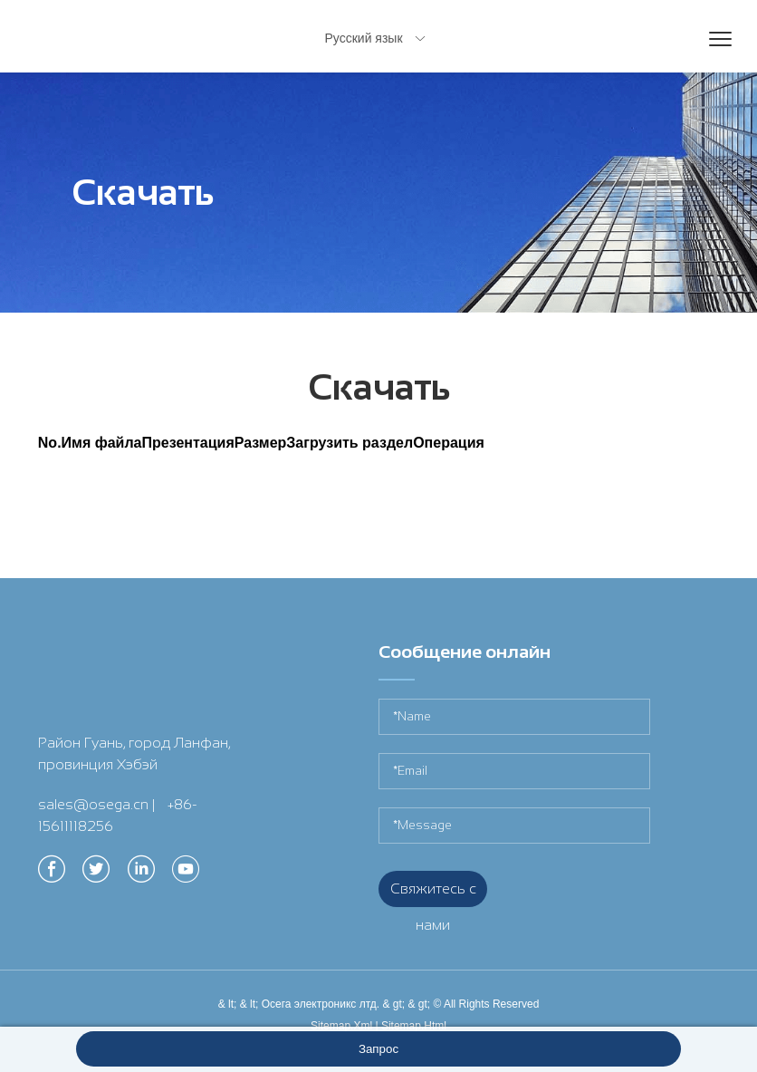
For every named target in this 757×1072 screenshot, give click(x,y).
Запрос (378, 1049)
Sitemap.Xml (341, 1025)
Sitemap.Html (413, 1025)
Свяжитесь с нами (433, 894)
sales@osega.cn (93, 804)
